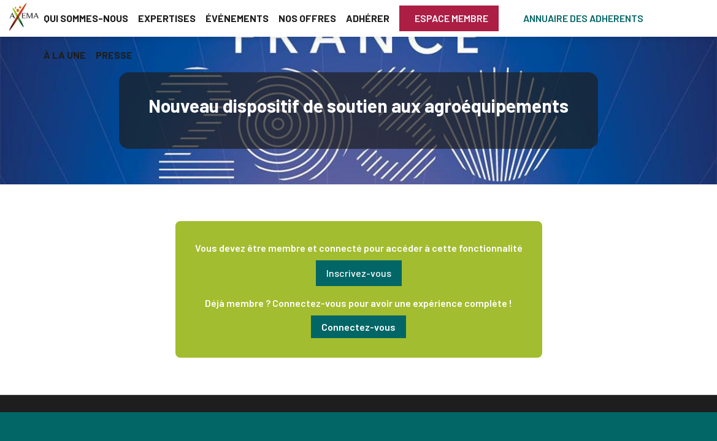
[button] (449, 18)
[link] (86, 18)
